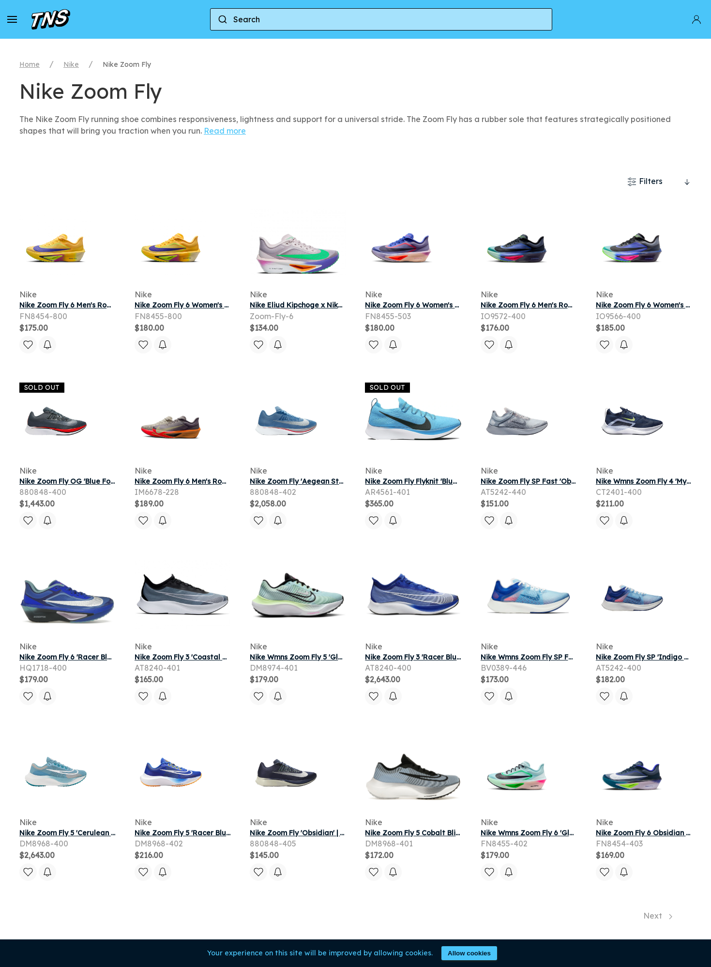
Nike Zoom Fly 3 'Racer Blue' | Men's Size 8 (437, 657)
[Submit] (222, 19)
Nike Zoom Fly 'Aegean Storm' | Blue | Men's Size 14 (337, 481)
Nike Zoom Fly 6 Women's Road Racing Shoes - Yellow (227, 305)
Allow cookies (469, 953)
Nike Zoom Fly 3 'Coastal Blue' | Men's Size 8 (210, 657)
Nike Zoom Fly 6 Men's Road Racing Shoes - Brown (221, 481)
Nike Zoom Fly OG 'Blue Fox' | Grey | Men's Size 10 (104, 481)
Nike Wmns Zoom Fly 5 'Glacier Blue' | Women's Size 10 (343, 657)
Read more (225, 131)
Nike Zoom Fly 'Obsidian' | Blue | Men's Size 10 (328, 833)
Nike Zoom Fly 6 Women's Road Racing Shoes (443, 305)
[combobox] (381, 19)
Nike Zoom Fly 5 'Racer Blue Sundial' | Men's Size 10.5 (225, 833)
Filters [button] (645, 181)
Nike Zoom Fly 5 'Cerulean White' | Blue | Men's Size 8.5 (112, 833)
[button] (12, 19)
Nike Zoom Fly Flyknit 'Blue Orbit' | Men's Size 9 (445, 481)
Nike (71, 64)
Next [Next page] (657, 916)
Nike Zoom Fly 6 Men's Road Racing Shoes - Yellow (106, 305)
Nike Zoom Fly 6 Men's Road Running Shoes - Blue (566, 305)
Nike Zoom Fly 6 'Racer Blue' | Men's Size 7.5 (93, 657)
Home (29, 64)
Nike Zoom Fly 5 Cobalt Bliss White (424, 833)
